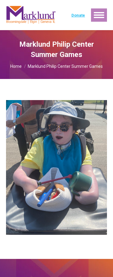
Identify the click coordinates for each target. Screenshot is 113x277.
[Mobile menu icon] (99, 15)
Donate (78, 15)
